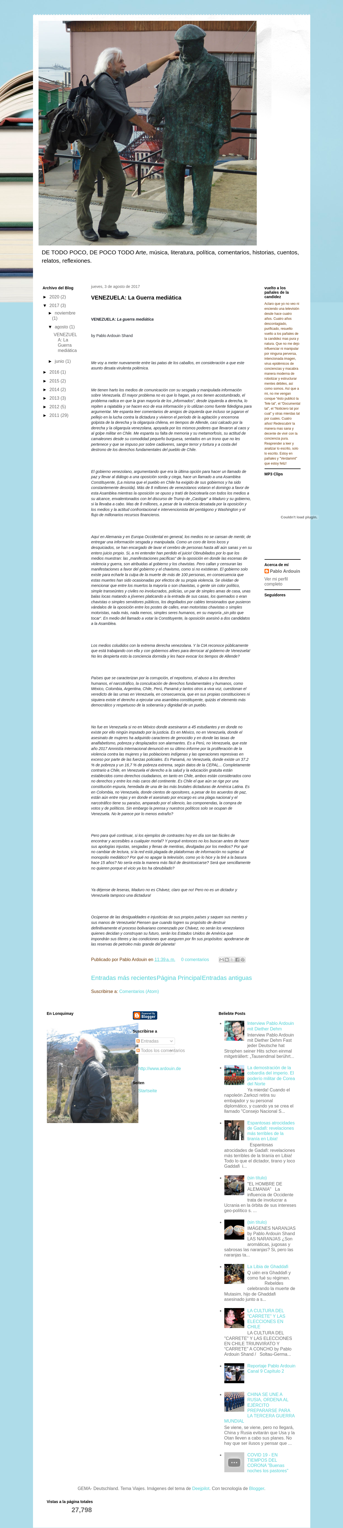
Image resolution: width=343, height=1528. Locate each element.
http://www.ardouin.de (159, 1068)
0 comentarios (195, 959)
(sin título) (257, 1177)
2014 (54, 389)
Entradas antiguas (227, 977)
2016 (54, 372)
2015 (54, 381)
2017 (54, 305)
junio (60, 361)
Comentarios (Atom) (139, 991)
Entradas (147, 1041)
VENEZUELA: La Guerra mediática (136, 298)
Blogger (256, 1488)
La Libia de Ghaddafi (267, 1266)
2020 (54, 297)
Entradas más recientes (123, 977)
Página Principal (179, 977)
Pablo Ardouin (285, 571)
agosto (62, 327)
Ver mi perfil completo (276, 581)
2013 (54, 398)
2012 (54, 406)
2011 (54, 415)
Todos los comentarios (160, 1050)
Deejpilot (200, 1488)
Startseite (147, 1090)
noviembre (65, 313)
